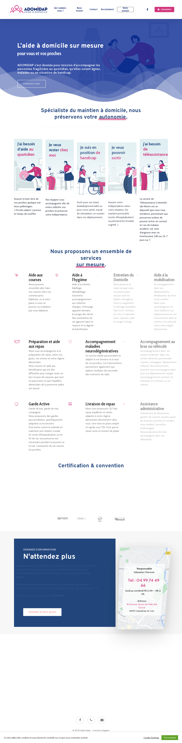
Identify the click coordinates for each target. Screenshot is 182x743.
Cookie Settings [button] (151, 737)
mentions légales (101, 730)
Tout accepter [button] (169, 737)
